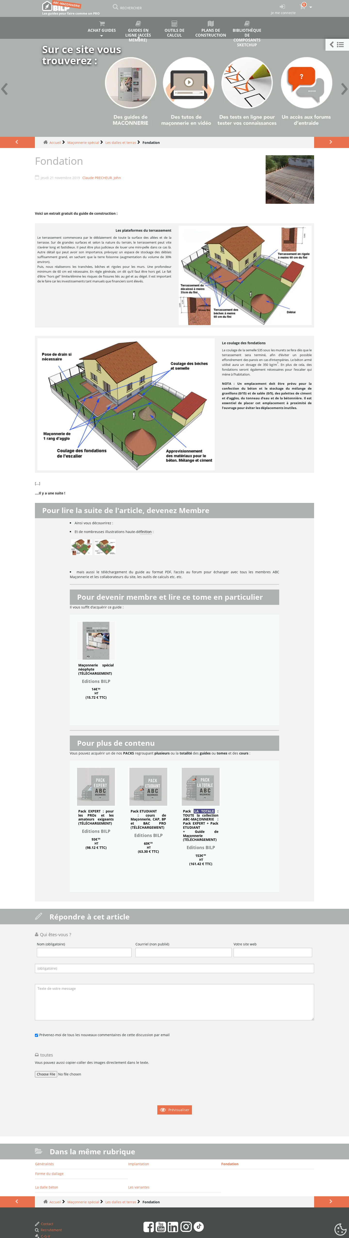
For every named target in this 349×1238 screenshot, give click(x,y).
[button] (337, 45)
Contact (44, 1224)
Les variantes (139, 1187)
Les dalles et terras (120, 142)
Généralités (44, 1164)
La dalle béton (46, 1187)
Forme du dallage (49, 1173)
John (117, 177)
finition (146, 531)
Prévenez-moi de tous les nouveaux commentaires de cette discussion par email (104, 1035)
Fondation (229, 1164)
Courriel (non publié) (152, 944)
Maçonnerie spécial (83, 142)
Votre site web (245, 944)
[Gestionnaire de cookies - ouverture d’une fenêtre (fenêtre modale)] (340, 1230)
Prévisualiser (178, 1109)
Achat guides (102, 27)
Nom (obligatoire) (51, 944)
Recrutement (48, 1230)
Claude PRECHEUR (97, 177)
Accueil (55, 142)
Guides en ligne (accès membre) (138, 30)
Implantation (138, 1164)
